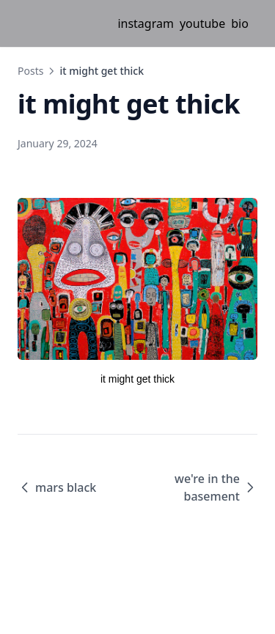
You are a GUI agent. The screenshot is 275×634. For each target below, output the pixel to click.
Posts (30, 71)
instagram (145, 23)
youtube (202, 23)
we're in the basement (216, 487)
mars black (57, 487)
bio (240, 23)
